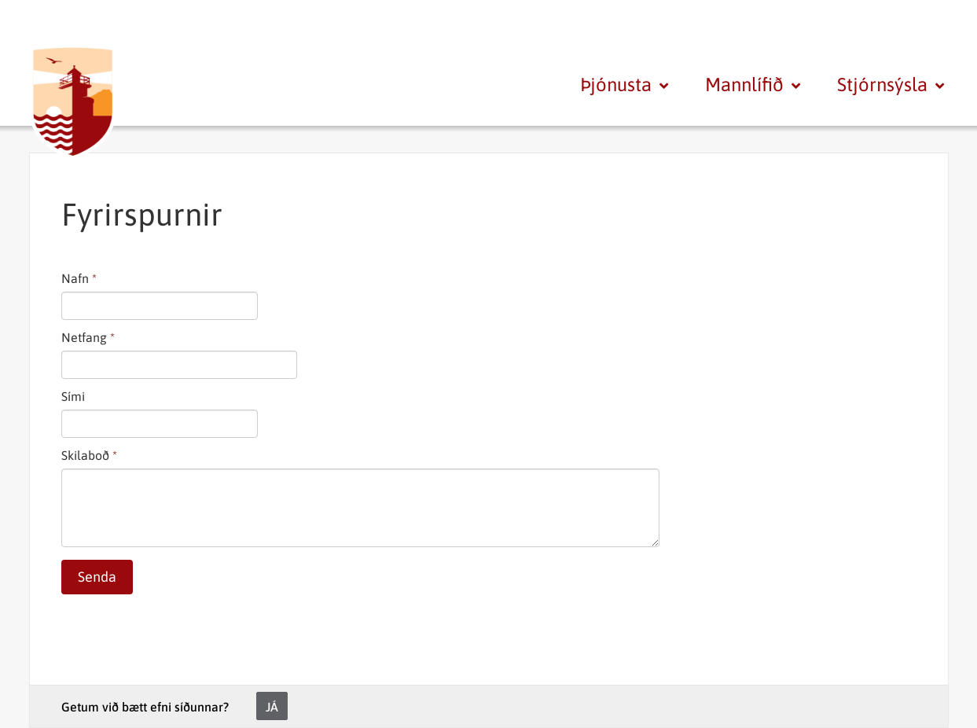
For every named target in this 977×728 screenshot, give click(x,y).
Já (272, 707)
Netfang (84, 337)
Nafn (75, 278)
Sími (73, 396)
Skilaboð (85, 455)
